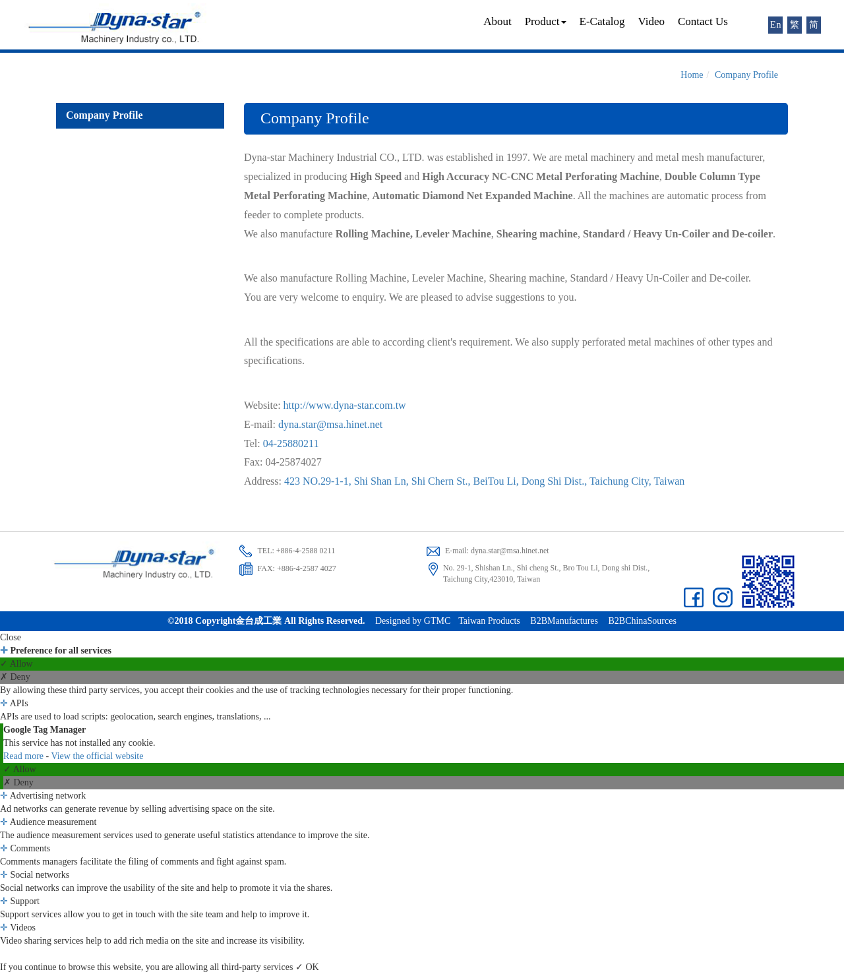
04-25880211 (291, 443)
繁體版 (795, 26)
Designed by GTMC (412, 621)
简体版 (814, 26)
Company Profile (746, 75)
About (497, 21)
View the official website (97, 756)
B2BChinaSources (642, 621)
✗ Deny (15, 677)
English (776, 25)
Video (651, 21)
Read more (24, 756)
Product (545, 21)
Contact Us (703, 21)
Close (10, 637)
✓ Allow (16, 664)
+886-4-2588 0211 (305, 550)
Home (691, 75)
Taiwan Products (489, 621)
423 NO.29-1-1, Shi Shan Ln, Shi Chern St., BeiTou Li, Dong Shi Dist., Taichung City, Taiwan (484, 481)
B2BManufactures (564, 621)
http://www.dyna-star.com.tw (345, 405)
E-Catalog (602, 21)
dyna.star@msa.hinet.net (330, 424)
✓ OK (307, 967)
